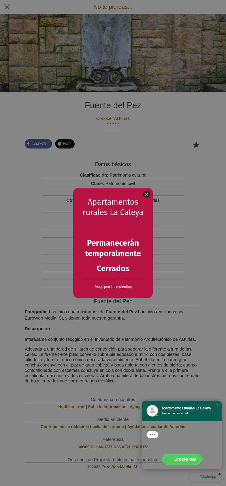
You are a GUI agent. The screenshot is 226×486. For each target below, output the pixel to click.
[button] (217, 404)
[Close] (146, 179)
